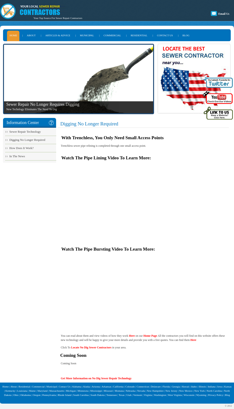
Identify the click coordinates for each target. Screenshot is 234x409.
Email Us (223, 13)
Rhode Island (64, 395)
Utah (128, 395)
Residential (24, 386)
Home (5, 386)
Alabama (76, 386)
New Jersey (171, 390)
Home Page (150, 335)
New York (199, 390)
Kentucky (10, 390)
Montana (119, 390)
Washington (160, 395)
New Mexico (185, 390)
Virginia (148, 395)
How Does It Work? (21, 148)
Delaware (156, 386)
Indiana (212, 386)
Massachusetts (56, 390)
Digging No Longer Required (27, 140)
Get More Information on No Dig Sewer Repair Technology (96, 378)
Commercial (38, 386)
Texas (122, 395)
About (13, 386)
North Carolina (214, 390)
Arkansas (106, 386)
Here (132, 335)
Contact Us (64, 386)
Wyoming (201, 395)
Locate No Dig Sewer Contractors (91, 347)
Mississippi (96, 390)
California (118, 386)
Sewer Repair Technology (25, 131)
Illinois (202, 386)
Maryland (42, 390)
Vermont (137, 395)
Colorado (130, 386)
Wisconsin (189, 395)
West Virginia (175, 395)
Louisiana (22, 390)
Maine (32, 390)
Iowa (219, 386)
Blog (227, 395)
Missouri (108, 390)
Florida (166, 386)
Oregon (36, 395)
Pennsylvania (49, 395)
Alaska (86, 386)
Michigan (71, 390)
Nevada (141, 390)
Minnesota (83, 390)
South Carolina (81, 395)
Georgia (176, 386)
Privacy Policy (215, 395)
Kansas (228, 386)
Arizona (96, 386)
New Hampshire (155, 390)
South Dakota (97, 395)
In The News (17, 156)
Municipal (52, 386)
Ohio (15, 395)
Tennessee (111, 395)
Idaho (194, 386)
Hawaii (185, 386)
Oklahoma (25, 395)
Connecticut (143, 386)
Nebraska (130, 390)
